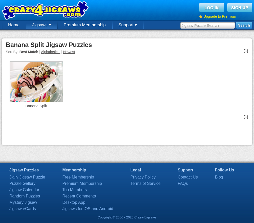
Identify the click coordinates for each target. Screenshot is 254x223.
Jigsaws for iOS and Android (87, 209)
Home (13, 25)
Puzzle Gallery (22, 183)
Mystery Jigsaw (23, 202)
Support (127, 25)
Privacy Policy (143, 177)
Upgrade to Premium (219, 16)
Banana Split (36, 106)
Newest (69, 52)
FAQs (183, 183)
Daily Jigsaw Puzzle (27, 177)
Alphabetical (50, 52)
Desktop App (73, 202)
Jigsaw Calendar (24, 190)
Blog (219, 177)
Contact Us (188, 177)
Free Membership (78, 177)
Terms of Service (145, 183)
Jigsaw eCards (22, 209)
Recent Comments (79, 196)
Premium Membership (85, 25)
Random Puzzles (24, 196)
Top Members (74, 190)
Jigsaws (41, 25)
